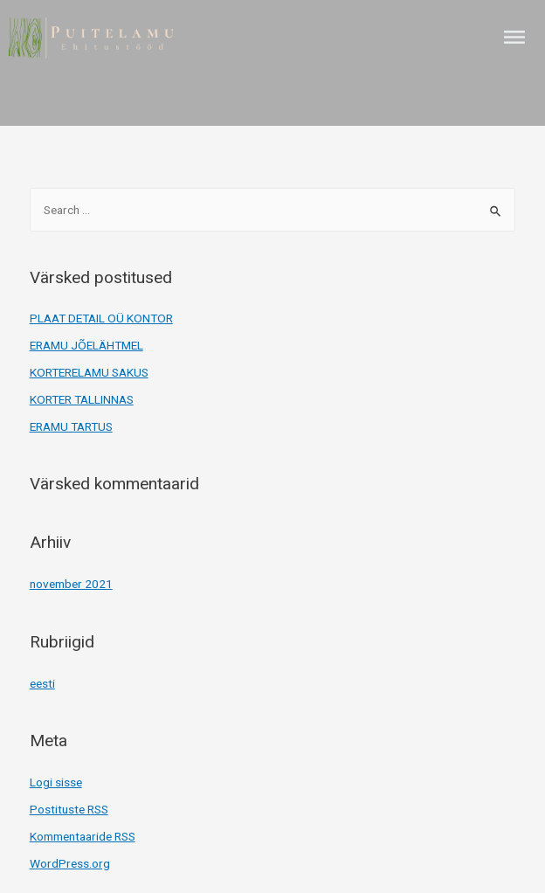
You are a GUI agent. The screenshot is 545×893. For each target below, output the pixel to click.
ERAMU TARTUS (71, 426)
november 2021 (71, 584)
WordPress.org (70, 863)
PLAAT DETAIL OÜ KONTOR (101, 318)
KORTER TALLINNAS (82, 399)
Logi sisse (56, 782)
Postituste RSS (69, 809)
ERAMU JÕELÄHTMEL (86, 345)
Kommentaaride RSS (82, 836)
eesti (42, 683)
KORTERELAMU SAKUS (89, 372)
